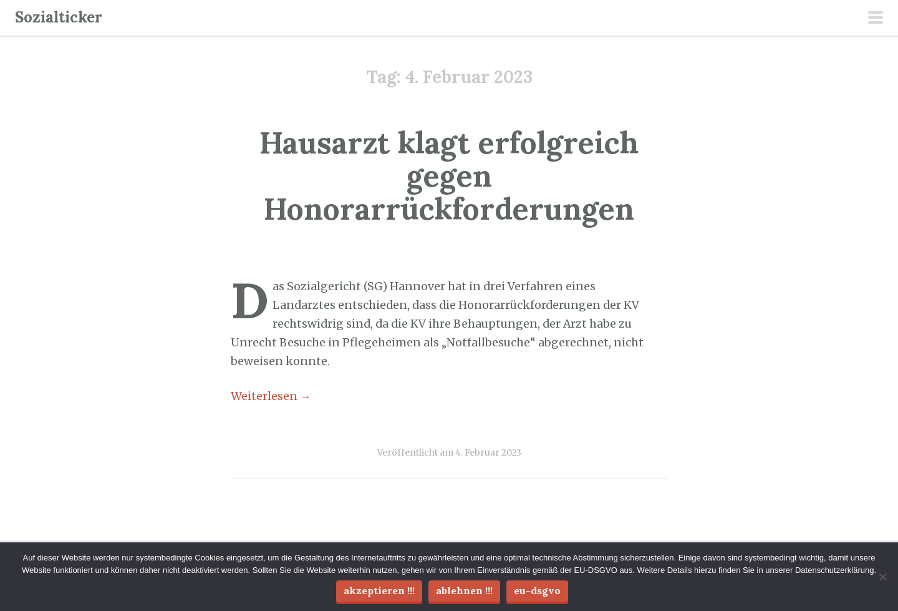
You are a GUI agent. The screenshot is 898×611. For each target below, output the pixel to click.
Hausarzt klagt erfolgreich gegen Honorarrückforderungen (449, 176)
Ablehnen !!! (464, 590)
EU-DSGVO (537, 590)
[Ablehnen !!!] (882, 576)
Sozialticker (58, 17)
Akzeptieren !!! (379, 590)
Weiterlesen (271, 396)
